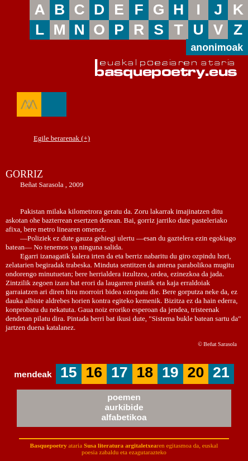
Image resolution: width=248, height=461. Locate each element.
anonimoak (216, 47)
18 (145, 372)
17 (119, 372)
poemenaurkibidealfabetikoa (123, 407)
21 (221, 372)
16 (94, 372)
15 (68, 372)
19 (170, 372)
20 (196, 372)
